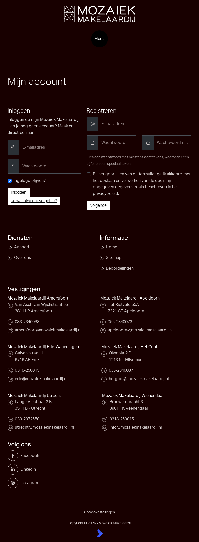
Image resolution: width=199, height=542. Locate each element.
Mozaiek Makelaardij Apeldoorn (130, 298)
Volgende (98, 205)
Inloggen (18, 192)
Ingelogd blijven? (30, 181)
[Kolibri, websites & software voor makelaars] (100, 533)
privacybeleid (105, 194)
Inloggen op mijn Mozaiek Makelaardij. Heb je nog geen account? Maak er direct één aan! (43, 126)
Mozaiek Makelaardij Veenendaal (133, 396)
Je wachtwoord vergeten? (34, 201)
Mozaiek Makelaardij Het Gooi (129, 347)
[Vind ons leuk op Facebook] (15, 455)
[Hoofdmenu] (99, 38)
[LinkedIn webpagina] (15, 469)
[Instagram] (15, 483)
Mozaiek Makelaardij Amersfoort (38, 298)
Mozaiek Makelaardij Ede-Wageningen (43, 347)
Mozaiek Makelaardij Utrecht (34, 396)
